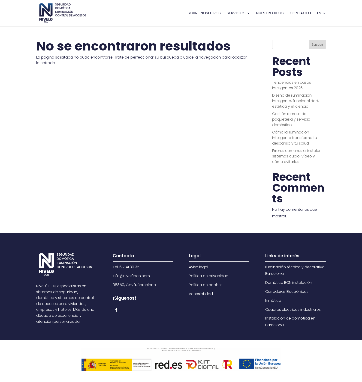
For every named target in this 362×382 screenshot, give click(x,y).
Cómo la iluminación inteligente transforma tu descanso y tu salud (294, 138)
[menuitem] (321, 19)
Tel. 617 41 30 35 (126, 267)
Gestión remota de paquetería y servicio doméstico (291, 119)
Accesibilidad (201, 293)
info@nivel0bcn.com (131, 275)
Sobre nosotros (204, 14)
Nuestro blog (270, 14)
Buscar (317, 44)
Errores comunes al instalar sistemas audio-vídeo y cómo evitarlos (296, 156)
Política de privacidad (208, 275)
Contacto (300, 14)
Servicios (236, 14)
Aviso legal (198, 267)
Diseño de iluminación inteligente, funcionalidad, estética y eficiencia (295, 101)
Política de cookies (206, 284)
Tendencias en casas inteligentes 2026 (291, 85)
